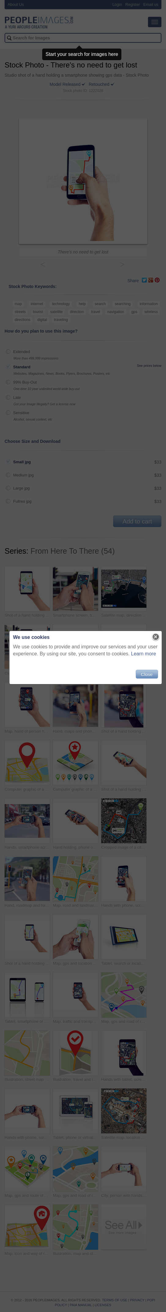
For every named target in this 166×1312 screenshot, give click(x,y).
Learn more (141, 656)
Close (144, 676)
